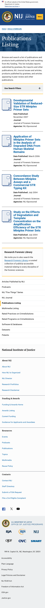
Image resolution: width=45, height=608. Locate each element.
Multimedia (7, 460)
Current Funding (9, 416)
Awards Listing (8, 410)
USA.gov (4, 592)
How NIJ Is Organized (11, 372)
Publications (7, 448)
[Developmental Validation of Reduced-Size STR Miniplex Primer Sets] (6, 110)
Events (5, 437)
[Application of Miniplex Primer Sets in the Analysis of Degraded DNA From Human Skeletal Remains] (6, 146)
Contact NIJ (7, 480)
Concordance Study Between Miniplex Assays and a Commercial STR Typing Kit (26, 182)
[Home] (25, 17)
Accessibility (6, 558)
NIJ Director (7, 378)
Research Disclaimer (10, 390)
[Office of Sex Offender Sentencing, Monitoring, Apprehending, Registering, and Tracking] (36, 542)
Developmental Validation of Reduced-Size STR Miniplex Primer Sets (28, 105)
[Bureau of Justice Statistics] (22, 535)
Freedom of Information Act (12, 587)
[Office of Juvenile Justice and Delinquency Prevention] (9, 543)
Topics (5, 454)
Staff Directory (8, 486)
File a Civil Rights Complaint (14, 498)
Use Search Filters (12, 88)
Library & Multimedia (14, 29)
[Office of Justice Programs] (7, 16)
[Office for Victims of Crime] (22, 542)
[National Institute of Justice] (36, 533)
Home (4, 29)
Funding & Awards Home (12, 404)
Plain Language (7, 564)
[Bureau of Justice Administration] (9, 533)
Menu (40, 17)
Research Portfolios (10, 384)
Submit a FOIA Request (12, 492)
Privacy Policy (7, 569)
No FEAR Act (6, 581)
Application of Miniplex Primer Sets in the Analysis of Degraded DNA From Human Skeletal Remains (26, 144)
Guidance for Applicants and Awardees (18, 422)
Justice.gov (6, 598)
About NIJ (6, 367)
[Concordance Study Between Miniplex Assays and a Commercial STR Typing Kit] (6, 185)
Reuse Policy (7, 466)
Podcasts (6, 442)
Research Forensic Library (16, 260)
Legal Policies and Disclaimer (13, 575)
